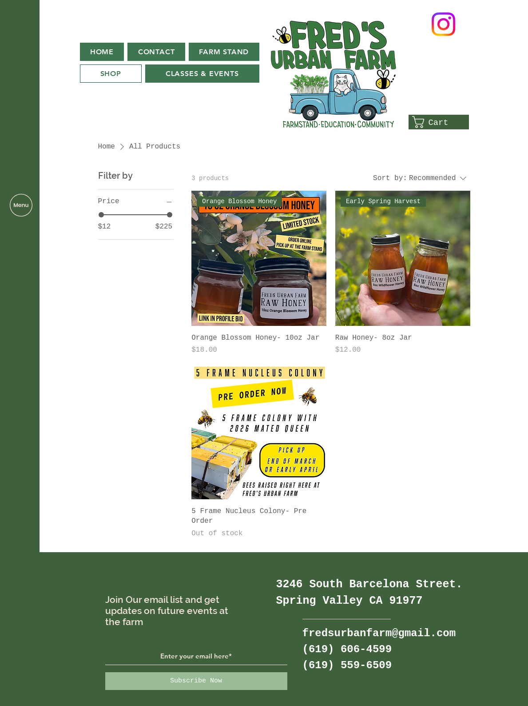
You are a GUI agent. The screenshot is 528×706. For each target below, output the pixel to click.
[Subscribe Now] (196, 681)
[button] (21, 205)
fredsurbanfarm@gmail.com (379, 633)
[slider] (101, 214)
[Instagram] (443, 24)
